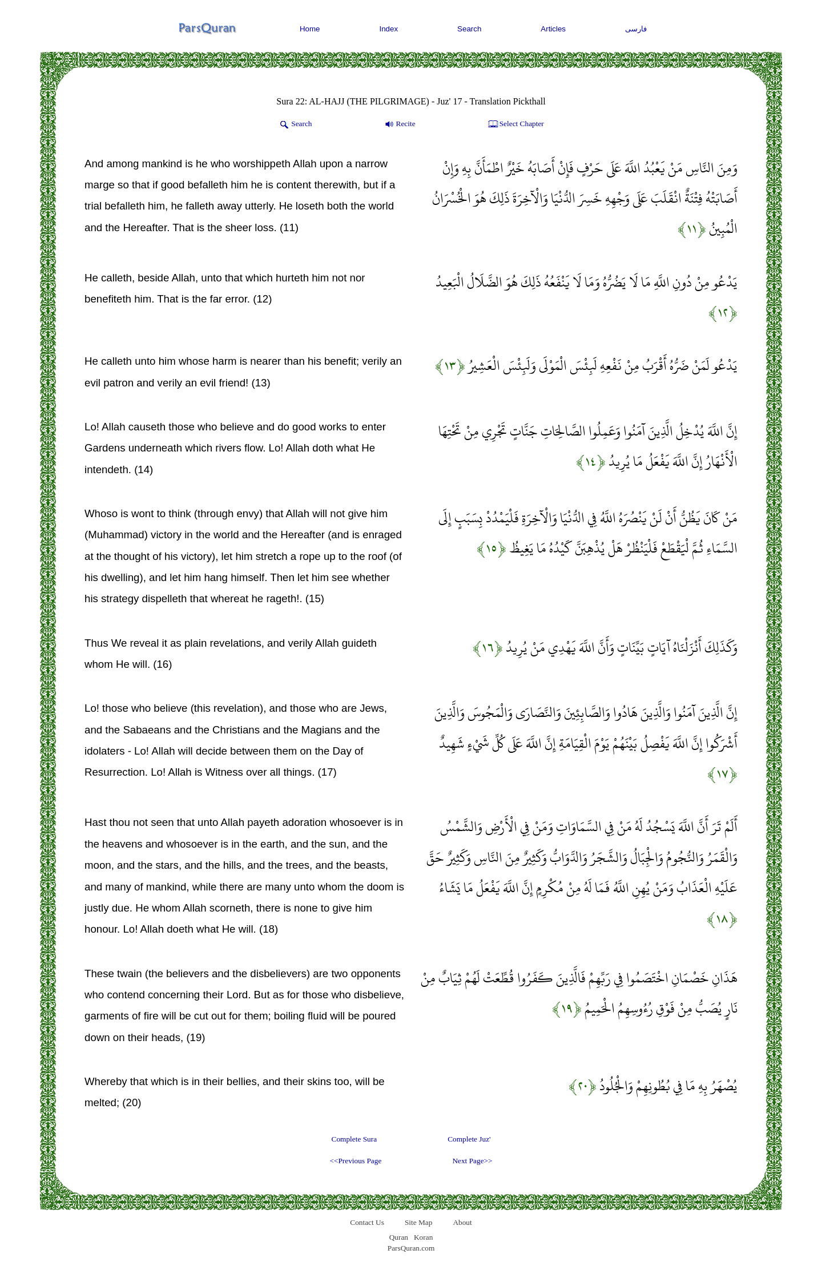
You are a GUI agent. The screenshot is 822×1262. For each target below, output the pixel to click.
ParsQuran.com (411, 1248)
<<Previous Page (355, 1160)
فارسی (636, 29)
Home (310, 29)
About (462, 1222)
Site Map (419, 1222)
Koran (423, 1237)
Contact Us (367, 1222)
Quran (398, 1237)
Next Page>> (472, 1160)
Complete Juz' (469, 1139)
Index (389, 29)
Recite (399, 124)
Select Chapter (515, 124)
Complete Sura (354, 1139)
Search (469, 29)
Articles (553, 29)
